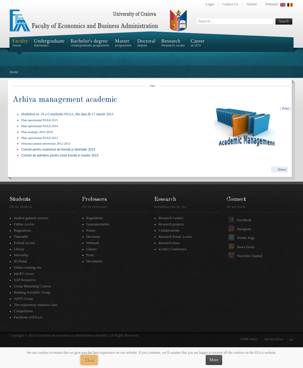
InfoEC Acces (24, 274)
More (213, 360)
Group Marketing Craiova (32, 286)
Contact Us (230, 4)
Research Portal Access (175, 237)
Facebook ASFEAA (28, 317)
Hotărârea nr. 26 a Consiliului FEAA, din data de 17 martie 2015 (67, 114)
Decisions (93, 237)
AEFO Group (23, 299)
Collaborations (169, 230)
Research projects (171, 224)
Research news (169, 243)
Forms (91, 230)
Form (90, 255)
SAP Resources (25, 280)
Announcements (97, 224)
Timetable (21, 237)
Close (89, 360)
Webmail (271, 4)
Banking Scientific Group (32, 292)
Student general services (31, 218)
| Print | (286, 108)
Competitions (23, 311)
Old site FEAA (273, 339)
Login (210, 4)
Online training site (27, 267)
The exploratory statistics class (36, 305)
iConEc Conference (172, 249)
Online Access (24, 224)
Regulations (22, 230)
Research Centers (171, 218)
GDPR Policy (249, 339)
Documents (94, 261)
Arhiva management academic (64, 100)
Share (282, 169)
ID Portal (20, 261)
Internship (21, 255)
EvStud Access (24, 243)
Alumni (251, 4)
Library (19, 249)
